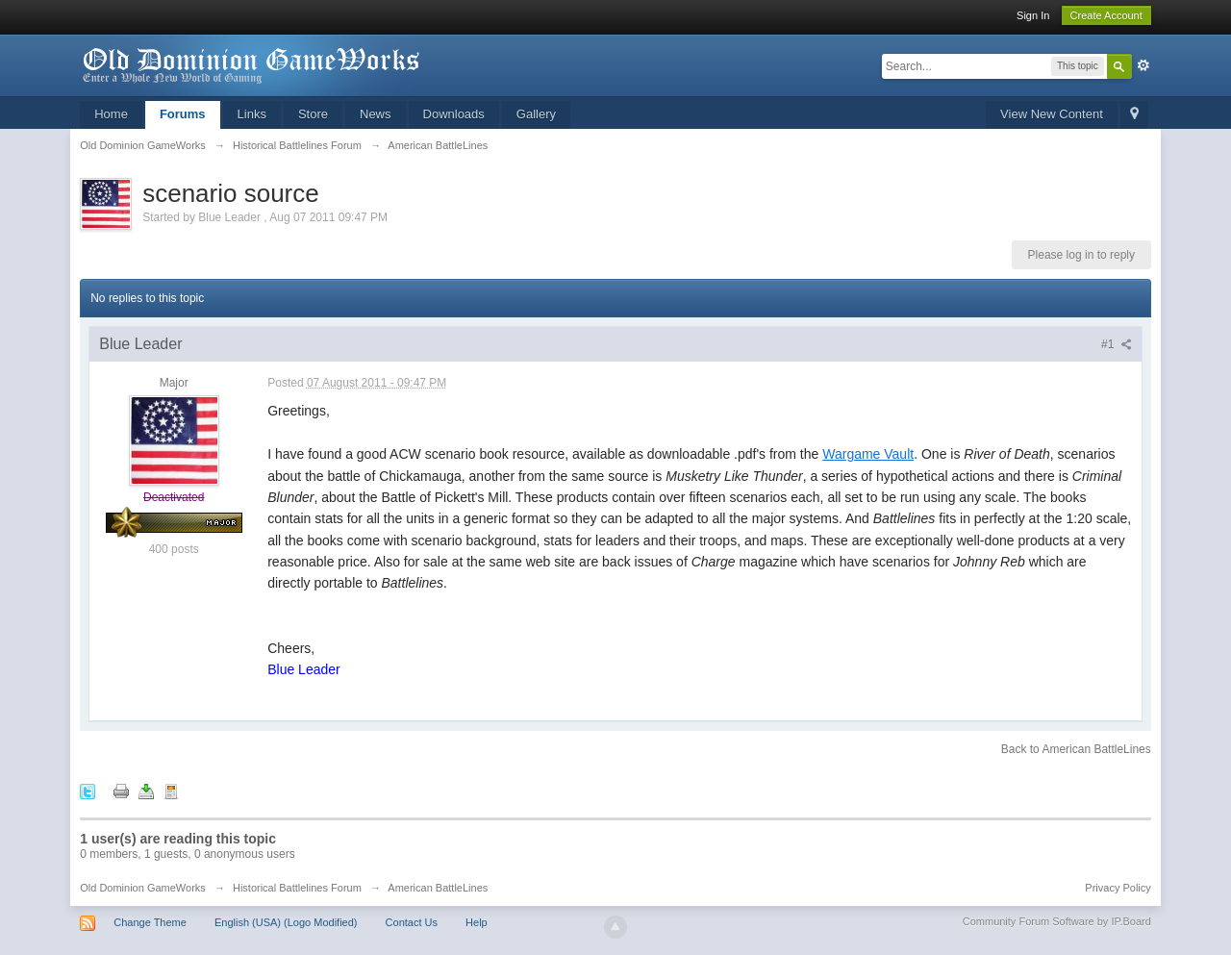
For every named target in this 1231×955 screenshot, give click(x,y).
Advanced (1143, 65)
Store (313, 114)
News (375, 114)
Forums (183, 114)
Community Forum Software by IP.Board (1057, 921)
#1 (1116, 344)
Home (111, 114)
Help (476, 922)
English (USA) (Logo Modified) (286, 922)
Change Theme (150, 922)
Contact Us (412, 922)
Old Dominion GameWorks (143, 887)
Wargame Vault (868, 454)
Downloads (454, 114)
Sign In (1033, 15)
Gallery (536, 114)
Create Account (1106, 15)
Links (252, 114)
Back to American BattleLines (1076, 749)
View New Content (1051, 114)
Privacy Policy (1117, 887)
